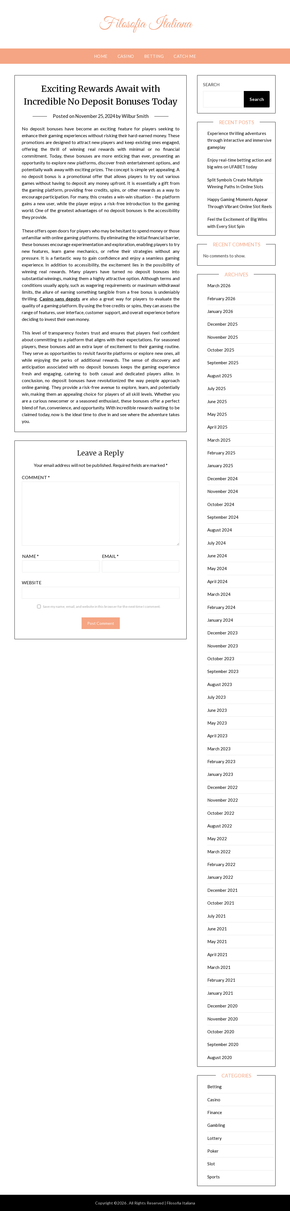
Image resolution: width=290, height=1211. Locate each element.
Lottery (214, 1138)
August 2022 (219, 825)
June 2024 (217, 555)
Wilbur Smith (136, 116)
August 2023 (219, 684)
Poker (213, 1150)
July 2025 (216, 388)
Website (31, 582)
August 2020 (219, 1057)
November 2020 (222, 1018)
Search (211, 84)
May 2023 (217, 722)
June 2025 (217, 401)
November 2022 (222, 800)
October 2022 (220, 813)
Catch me (185, 56)
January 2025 (220, 465)
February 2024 (221, 607)
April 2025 (217, 426)
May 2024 (217, 568)
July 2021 (216, 915)
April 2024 (217, 581)
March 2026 (219, 285)
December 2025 (222, 324)
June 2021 (217, 928)
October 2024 (220, 504)
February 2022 (221, 864)
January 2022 (220, 877)
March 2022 (219, 851)
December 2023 (222, 632)
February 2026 (221, 298)
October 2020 (220, 1031)
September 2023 (222, 671)
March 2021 (219, 967)
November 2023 (222, 645)
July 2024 (216, 542)
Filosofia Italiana (145, 23)
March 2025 (219, 440)
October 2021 (220, 902)
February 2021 (221, 980)
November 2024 (222, 491)
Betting (154, 56)
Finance (214, 1112)
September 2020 (222, 1044)
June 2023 (217, 710)
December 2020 (222, 1005)
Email (110, 556)
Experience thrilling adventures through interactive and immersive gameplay (239, 140)
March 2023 (219, 748)
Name (30, 556)
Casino (126, 56)
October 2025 (220, 349)
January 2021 (220, 993)
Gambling (216, 1125)
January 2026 (220, 311)
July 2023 (216, 697)
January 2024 (220, 620)
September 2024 (222, 517)
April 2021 (217, 954)
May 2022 (217, 838)
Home (101, 56)
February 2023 (221, 761)
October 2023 (220, 658)
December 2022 (222, 787)
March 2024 (219, 594)
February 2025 (221, 452)
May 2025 (217, 414)
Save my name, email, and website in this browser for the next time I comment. (102, 606)
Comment (36, 477)
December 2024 (222, 478)
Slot (211, 1163)
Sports (213, 1176)
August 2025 (219, 375)
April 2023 (217, 735)
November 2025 (222, 337)
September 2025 (222, 362)
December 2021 (222, 890)
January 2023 (220, 774)
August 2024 (219, 529)
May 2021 (217, 941)
